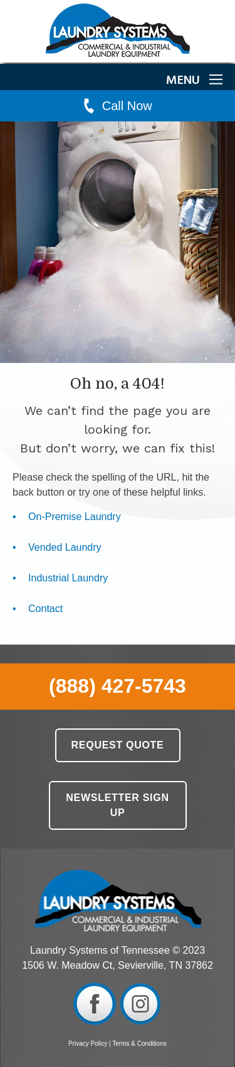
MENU (194, 81)
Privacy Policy (87, 1043)
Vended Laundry (65, 547)
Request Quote (117, 745)
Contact (45, 608)
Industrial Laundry (68, 578)
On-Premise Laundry (74, 516)
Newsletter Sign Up (117, 805)
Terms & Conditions (139, 1043)
